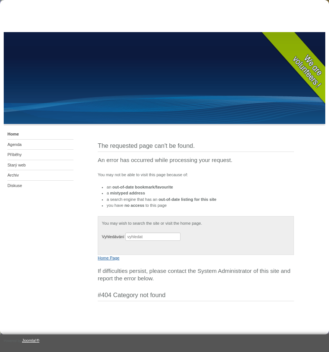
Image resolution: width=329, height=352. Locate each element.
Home (13, 134)
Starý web (16, 165)
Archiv (13, 175)
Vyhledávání (113, 236)
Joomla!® (31, 340)
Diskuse (14, 185)
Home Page (108, 258)
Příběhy (14, 154)
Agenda (14, 144)
